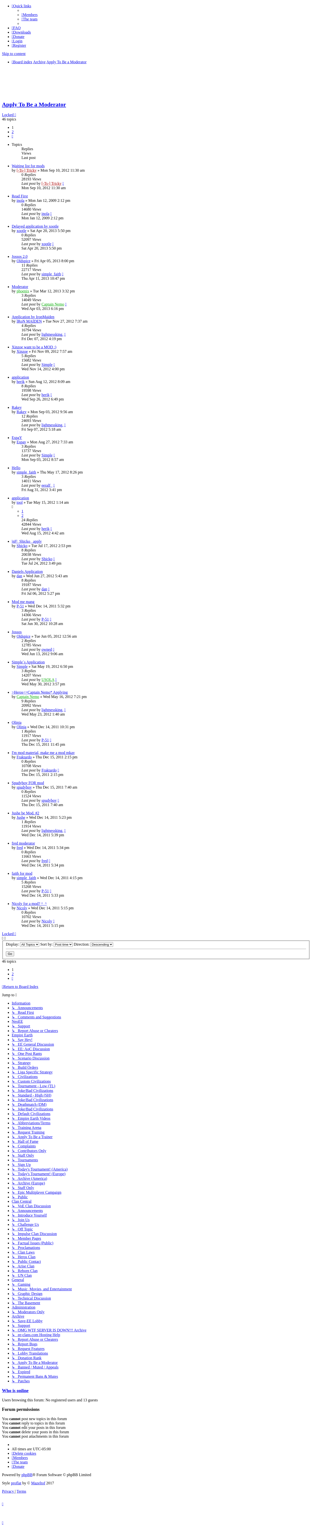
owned (46, 649)
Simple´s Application (28, 662)
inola (20, 200)
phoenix (23, 291)
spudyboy (24, 787)
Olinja (16, 722)
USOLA (47, 680)
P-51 (20, 606)
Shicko (22, 546)
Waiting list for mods (28, 166)
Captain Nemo (52, 304)
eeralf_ (46, 485)
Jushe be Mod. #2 (25, 813)
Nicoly (22, 908)
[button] (12, 136)
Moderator (20, 287)
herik (21, 382)
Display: (22, 944)
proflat (16, 1483)
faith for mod (22, 873)
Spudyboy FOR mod (28, 783)
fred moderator (23, 843)
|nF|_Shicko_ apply (27, 541)
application (20, 377)
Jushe (21, 817)
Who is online (15, 1390)
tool (20, 502)
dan (19, 576)
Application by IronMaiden (33, 317)
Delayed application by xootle (35, 226)
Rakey (17, 407)
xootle (21, 231)
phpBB (26, 1475)
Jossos (17, 632)
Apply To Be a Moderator (34, 104)
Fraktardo (24, 757)
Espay (21, 442)
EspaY (17, 438)
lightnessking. (52, 334)
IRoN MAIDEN (29, 321)
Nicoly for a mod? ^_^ (29, 904)
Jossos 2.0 (20, 256)
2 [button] (13, 132)
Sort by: (56, 944)
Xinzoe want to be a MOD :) (34, 347)
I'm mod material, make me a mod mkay (43, 753)
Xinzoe (22, 351)
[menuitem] (29, 15)
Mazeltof (38, 1483)
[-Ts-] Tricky (27, 170)
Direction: (93, 944)
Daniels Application (27, 571)
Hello (16, 468)
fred (20, 848)
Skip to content (14, 54)
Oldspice (23, 261)
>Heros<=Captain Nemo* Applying (40, 692)
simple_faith (51, 274)
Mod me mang (23, 602)
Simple (46, 365)
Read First (20, 196)
